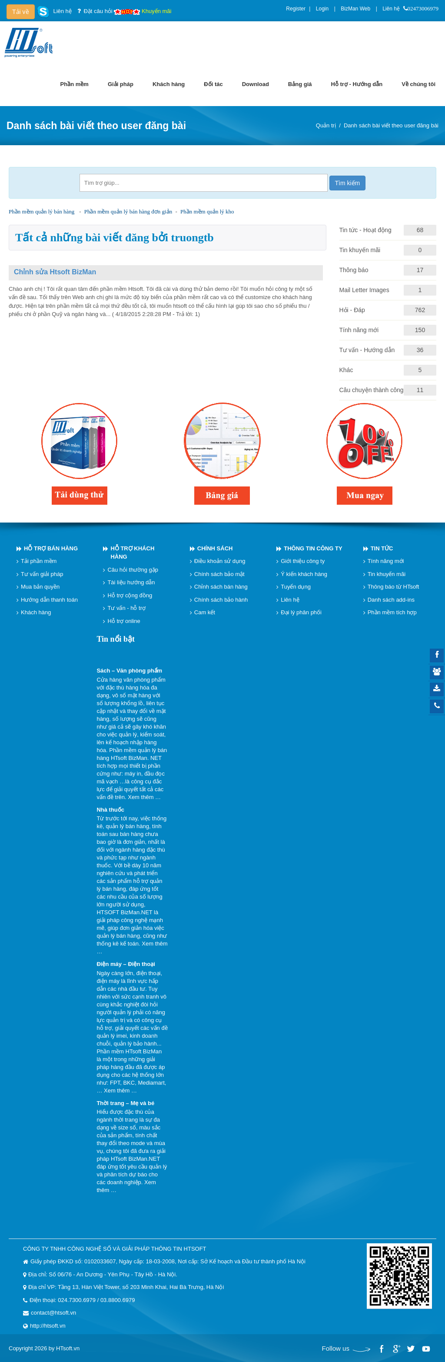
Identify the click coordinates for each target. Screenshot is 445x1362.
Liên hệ (391, 9)
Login (322, 9)
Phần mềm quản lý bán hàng (41, 211)
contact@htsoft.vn (53, 1312)
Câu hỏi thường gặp (132, 569)
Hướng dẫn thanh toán (49, 599)
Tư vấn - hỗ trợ (126, 608)
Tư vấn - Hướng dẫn (367, 349)
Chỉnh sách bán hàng (221, 586)
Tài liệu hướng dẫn (131, 582)
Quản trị (326, 125)
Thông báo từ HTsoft (393, 586)
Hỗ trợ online (123, 621)
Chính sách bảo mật (219, 574)
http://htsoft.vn (48, 1325)
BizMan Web (355, 9)
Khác (346, 369)
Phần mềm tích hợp (392, 612)
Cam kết (204, 612)
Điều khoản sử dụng (220, 561)
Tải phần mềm (38, 561)
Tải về (20, 11)
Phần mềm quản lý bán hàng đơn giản (128, 211)
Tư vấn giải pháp (42, 574)
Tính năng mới (359, 329)
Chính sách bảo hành (221, 599)
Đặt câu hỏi (97, 11)
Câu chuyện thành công (371, 389)
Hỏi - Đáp (352, 309)
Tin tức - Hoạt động (365, 229)
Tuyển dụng (296, 586)
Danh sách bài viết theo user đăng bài (391, 125)
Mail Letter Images (364, 289)
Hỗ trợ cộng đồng (129, 595)
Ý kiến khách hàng (304, 574)
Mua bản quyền (40, 586)
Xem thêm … (144, 797)
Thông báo (354, 269)
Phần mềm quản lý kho (207, 211)
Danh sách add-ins (391, 599)
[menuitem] (74, 84)
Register (296, 9)
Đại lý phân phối (301, 612)
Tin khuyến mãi (360, 249)
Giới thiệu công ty (303, 561)
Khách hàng (36, 612)
